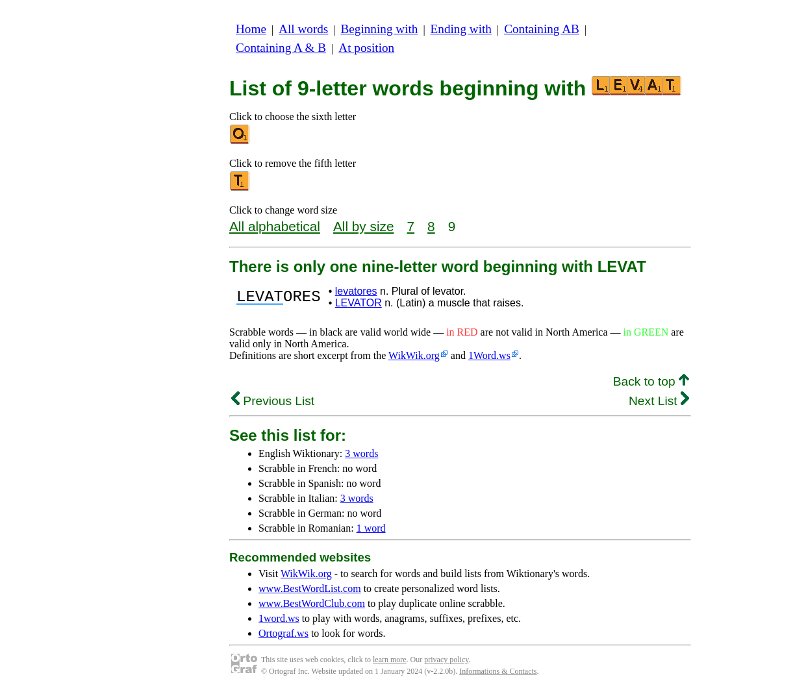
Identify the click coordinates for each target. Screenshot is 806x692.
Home (251, 29)
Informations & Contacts (497, 671)
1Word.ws (489, 355)
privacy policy (446, 659)
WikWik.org (414, 355)
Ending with (461, 29)
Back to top (651, 381)
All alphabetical (274, 226)
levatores (356, 291)
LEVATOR (358, 302)
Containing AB (541, 29)
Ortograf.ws (283, 633)
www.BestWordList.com (309, 588)
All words (303, 29)
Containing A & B (281, 48)
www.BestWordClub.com (311, 603)
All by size (363, 226)
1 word (371, 528)
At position (366, 48)
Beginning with (379, 29)
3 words (361, 453)
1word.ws (278, 618)
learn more (390, 659)
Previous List (272, 401)
